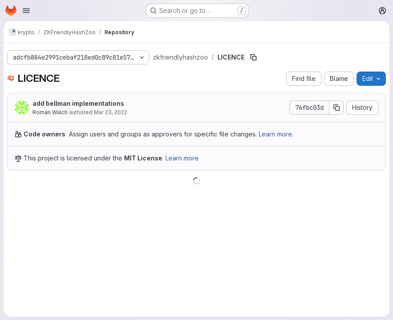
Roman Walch (50, 112)
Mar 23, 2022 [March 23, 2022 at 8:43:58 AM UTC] (110, 112)
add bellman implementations (78, 103)
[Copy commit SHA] (336, 107)
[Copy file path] (253, 57)
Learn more (182, 158)
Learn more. (276, 134)
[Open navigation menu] (26, 11)
